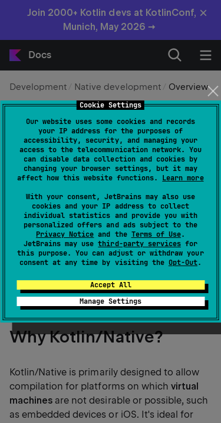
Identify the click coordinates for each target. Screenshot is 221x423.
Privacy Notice (65, 234)
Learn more (182, 178)
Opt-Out (183, 262)
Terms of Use (156, 234)
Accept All (110, 285)
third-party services (139, 244)
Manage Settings (110, 301)
